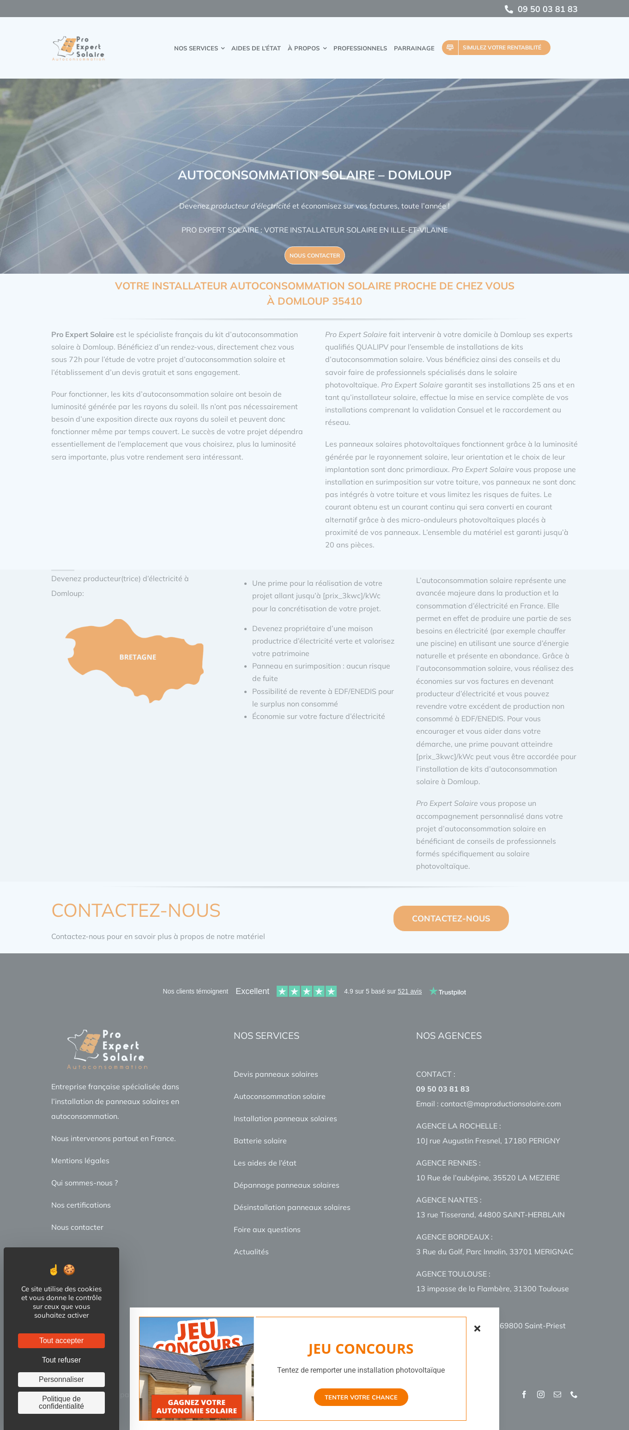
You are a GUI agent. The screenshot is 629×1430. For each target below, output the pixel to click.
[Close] (480, 1328)
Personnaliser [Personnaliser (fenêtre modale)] (61, 1379)
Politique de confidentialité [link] (61, 1402)
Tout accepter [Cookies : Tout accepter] (61, 1340)
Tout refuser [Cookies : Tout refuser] (61, 1360)
